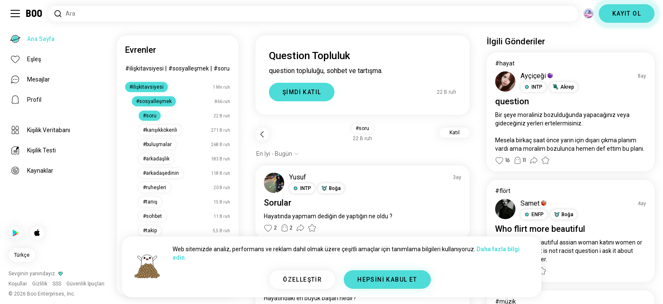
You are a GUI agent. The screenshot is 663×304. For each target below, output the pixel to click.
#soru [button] (362, 128)
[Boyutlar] (589, 13)
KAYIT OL (626, 13)
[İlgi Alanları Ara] (313, 14)
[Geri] (262, 134)
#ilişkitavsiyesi (144, 68)
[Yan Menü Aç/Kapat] (15, 13)
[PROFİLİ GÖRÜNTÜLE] (274, 183)
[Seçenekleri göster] (277, 154)
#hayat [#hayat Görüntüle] (505, 63)
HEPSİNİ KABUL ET (387, 279)
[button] (302, 188)
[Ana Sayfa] (34, 13)
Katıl (454, 133)
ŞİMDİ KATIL (301, 92)
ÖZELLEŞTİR (302, 279)
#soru (222, 68)
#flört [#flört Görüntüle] (502, 190)
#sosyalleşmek (188, 68)
